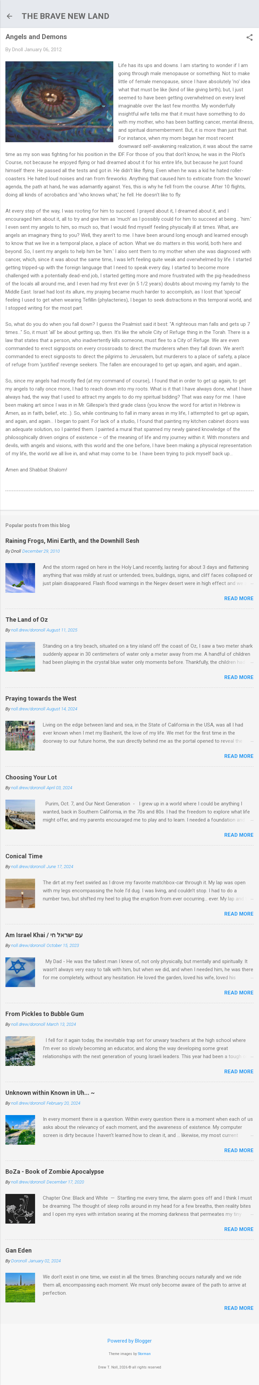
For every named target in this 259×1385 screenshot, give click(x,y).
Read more (239, 598)
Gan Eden (18, 1250)
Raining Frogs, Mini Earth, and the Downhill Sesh (72, 540)
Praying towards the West (41, 698)
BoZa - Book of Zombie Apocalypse (54, 1171)
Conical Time (23, 856)
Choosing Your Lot (31, 777)
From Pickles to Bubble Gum (44, 1013)
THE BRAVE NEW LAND (65, 16)
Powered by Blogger (130, 1341)
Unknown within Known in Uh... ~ (50, 1092)
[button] (250, 38)
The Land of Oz (26, 619)
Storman (144, 1354)
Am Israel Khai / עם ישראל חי (44, 934)
